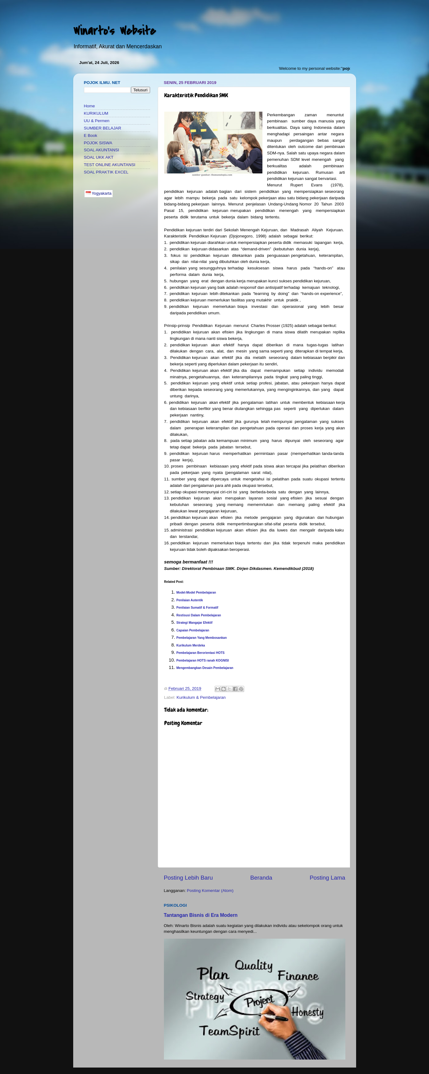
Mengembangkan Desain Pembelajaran (205, 668)
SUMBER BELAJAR (102, 128)
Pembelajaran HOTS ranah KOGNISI (203, 660)
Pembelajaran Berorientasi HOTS (201, 652)
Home (89, 106)
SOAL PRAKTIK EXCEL (106, 172)
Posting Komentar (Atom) (210, 890)
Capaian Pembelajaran (193, 630)
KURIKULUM (96, 113)
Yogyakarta (99, 193)
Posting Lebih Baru (188, 877)
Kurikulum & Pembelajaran (201, 697)
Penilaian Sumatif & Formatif (197, 607)
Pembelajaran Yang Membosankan (202, 637)
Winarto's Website (114, 31)
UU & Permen (96, 120)
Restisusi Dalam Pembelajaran (199, 615)
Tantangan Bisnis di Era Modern (201, 915)
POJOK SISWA (98, 143)
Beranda (261, 877)
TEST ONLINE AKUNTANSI (110, 164)
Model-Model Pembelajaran (197, 592)
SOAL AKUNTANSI (101, 150)
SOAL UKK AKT (98, 157)
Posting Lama (327, 877)
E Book (90, 135)
